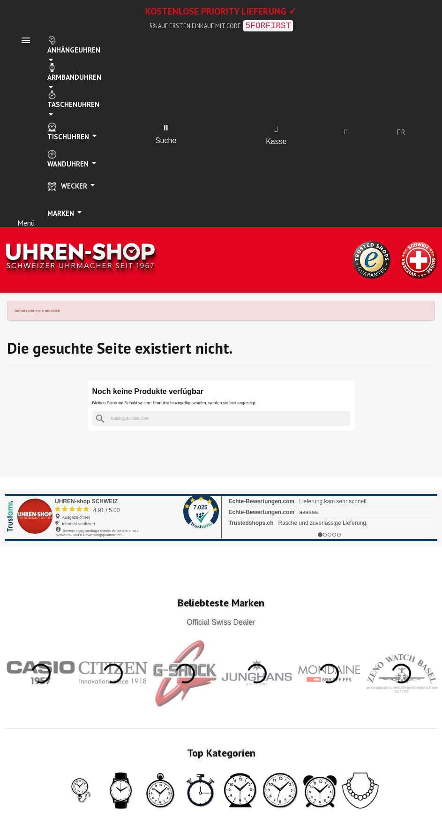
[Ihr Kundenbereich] (345, 132)
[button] (165, 128)
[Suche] (221, 418)
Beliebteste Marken (221, 602)
